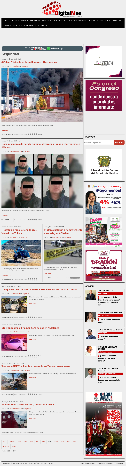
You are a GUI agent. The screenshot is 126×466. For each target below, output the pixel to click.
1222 (25, 442)
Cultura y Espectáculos (100, 21)
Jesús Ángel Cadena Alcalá (108, 370)
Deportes (58, 21)
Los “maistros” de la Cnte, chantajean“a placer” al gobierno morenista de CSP (109, 301)
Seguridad (34, 21)
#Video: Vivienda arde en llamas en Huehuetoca (29, 62)
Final (14, 446)
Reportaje (42, 26)
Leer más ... (6, 130)
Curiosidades (30, 26)
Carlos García (105, 290)
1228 (62, 442)
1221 (19, 442)
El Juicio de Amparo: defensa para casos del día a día (109, 380)
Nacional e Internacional (75, 21)
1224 (37, 442)
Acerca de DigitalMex (105, 463)
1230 (74, 442)
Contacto (119, 463)
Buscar (119, 142)
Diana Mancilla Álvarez (110, 312)
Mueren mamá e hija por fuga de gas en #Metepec (30, 327)
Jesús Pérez (14, 237)
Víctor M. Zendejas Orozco (107, 348)
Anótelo (117, 21)
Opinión (8, 26)
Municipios (46, 21)
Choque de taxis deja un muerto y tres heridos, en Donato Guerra (39, 289)
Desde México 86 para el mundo (109, 320)
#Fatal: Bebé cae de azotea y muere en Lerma (27, 404)
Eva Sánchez (14, 66)
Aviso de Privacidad (87, 463)
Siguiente (6, 446)
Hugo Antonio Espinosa (110, 330)
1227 (56, 442)
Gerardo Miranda (16, 151)
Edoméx (24, 21)
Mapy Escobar (15, 294)
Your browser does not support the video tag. (104, 123)
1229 (68, 442)
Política (15, 21)
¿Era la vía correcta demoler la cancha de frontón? (107, 358)
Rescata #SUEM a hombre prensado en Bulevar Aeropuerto (35, 366)
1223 (31, 442)
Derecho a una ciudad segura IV (108, 337)
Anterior (12, 442)
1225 (43, 442)
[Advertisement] (63, 35)
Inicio (7, 21)
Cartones (18, 26)
